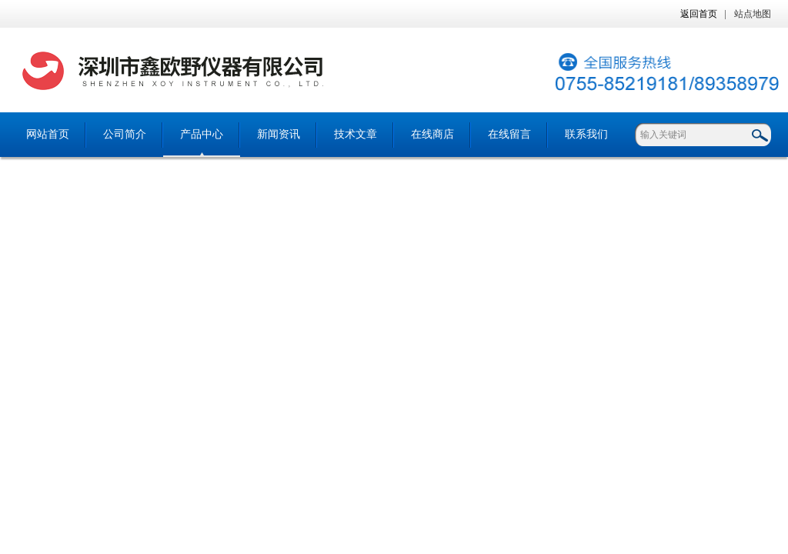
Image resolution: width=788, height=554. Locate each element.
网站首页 (47, 134)
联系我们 (586, 134)
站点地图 (752, 13)
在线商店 (432, 134)
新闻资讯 (278, 134)
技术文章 (355, 134)
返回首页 (698, 13)
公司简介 (124, 134)
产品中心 (201, 134)
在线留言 (509, 134)
